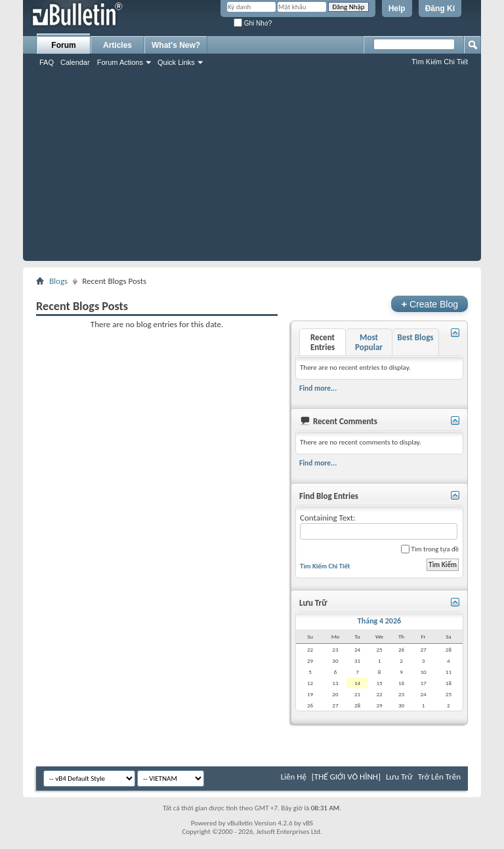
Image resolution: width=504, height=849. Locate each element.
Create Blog (429, 303)
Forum (63, 45)
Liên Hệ (293, 776)
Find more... (318, 388)
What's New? (176, 45)
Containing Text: (378, 526)
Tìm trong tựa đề (430, 549)
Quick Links (176, 62)
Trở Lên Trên (439, 776)
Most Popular (369, 342)
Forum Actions (120, 62)
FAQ (46, 62)
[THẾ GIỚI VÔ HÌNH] (346, 776)
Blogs (58, 281)
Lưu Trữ (399, 776)
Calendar (75, 62)
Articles (117, 45)
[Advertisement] (252, 169)
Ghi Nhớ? (253, 23)
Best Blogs (415, 337)
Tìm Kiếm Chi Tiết (439, 62)
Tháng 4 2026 (379, 620)
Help (397, 8)
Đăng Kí (440, 8)
